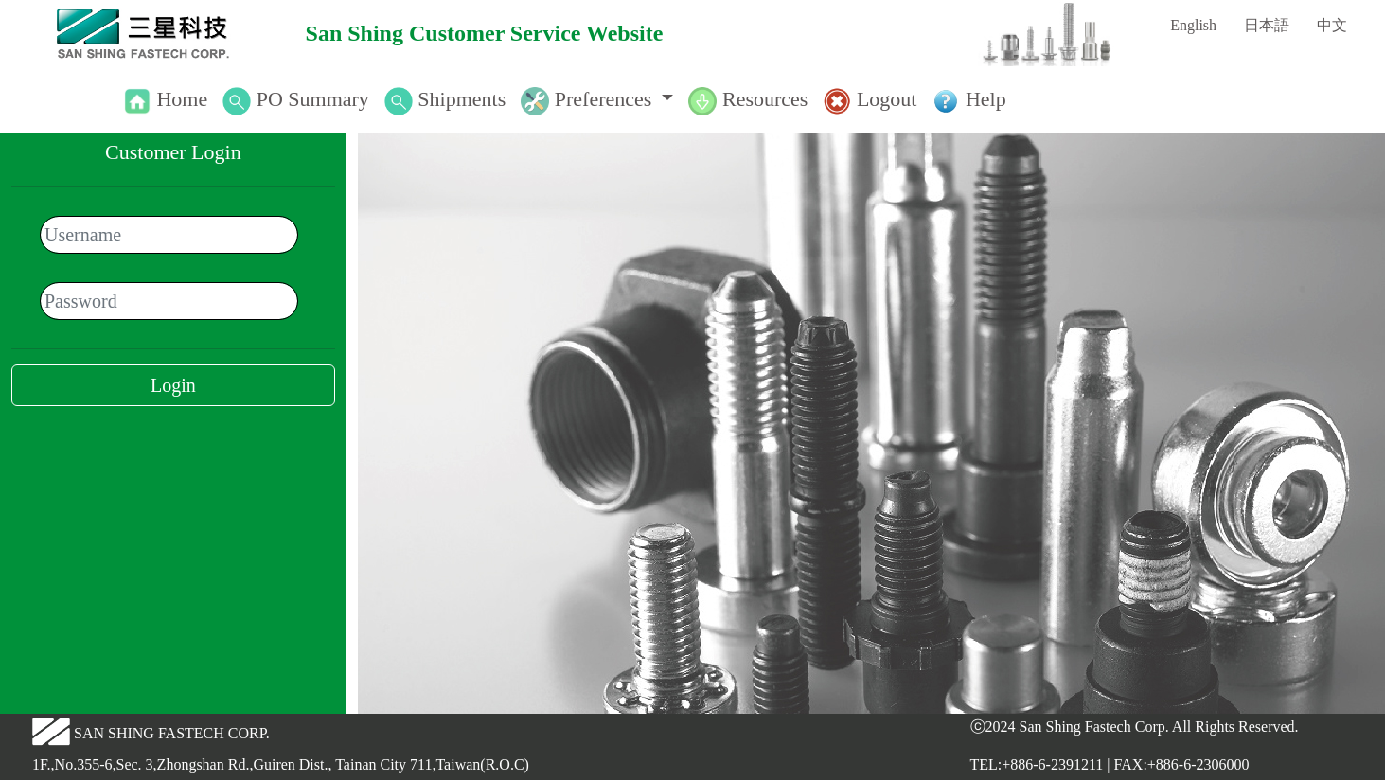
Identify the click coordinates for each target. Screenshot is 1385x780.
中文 (1332, 25)
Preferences (603, 99)
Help (986, 99)
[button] (597, 99)
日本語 (1266, 25)
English (1193, 25)
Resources (765, 99)
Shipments (461, 99)
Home (181, 99)
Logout (887, 99)
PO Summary (313, 99)
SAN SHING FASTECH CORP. (172, 733)
